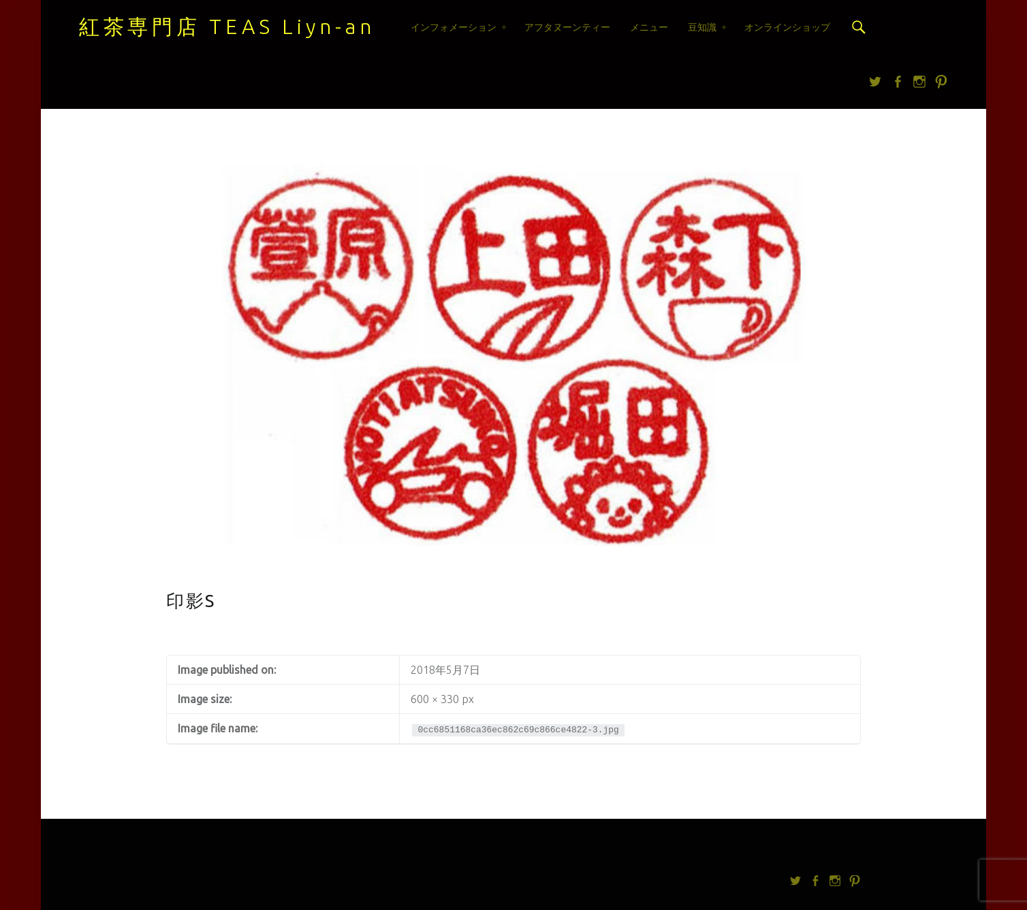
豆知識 (702, 27)
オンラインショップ (787, 27)
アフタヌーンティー (567, 27)
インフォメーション (453, 27)
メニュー (649, 27)
